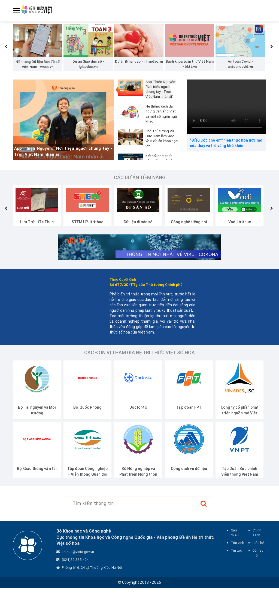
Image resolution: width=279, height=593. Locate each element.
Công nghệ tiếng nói (189, 226)
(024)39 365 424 (75, 564)
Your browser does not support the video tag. (226, 111)
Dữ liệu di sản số (138, 226)
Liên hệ (258, 548)
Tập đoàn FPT (189, 412)
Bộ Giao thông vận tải (37, 473)
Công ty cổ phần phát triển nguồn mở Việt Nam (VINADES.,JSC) (240, 418)
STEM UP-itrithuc (87, 226)
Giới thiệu (235, 537)
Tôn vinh (237, 548)
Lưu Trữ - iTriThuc (37, 226)
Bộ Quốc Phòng (87, 412)
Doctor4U (138, 412)
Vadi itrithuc (239, 226)
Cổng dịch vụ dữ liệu (189, 473)
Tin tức (236, 555)
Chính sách (257, 537)
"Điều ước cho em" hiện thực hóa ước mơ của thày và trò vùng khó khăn (226, 148)
